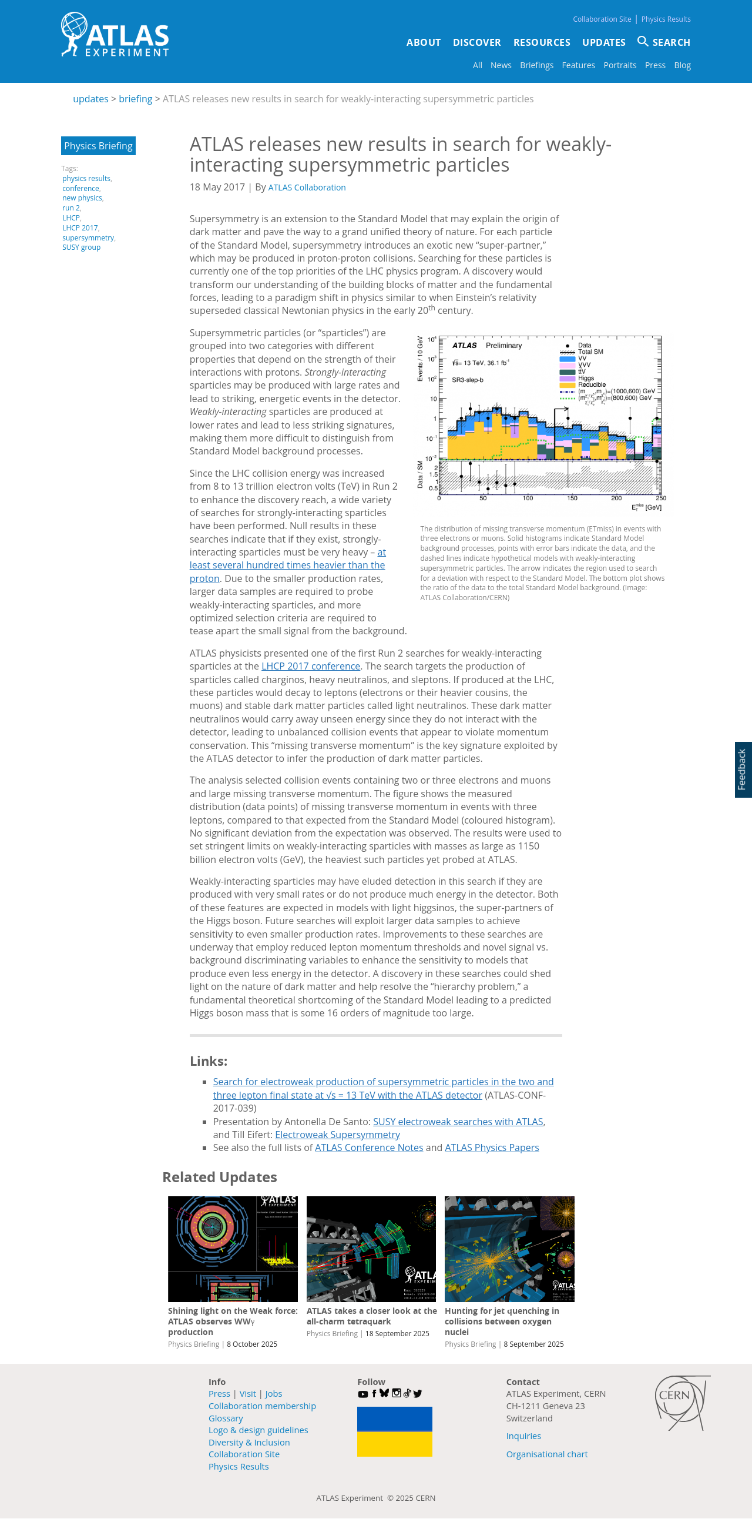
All (477, 65)
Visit (248, 1393)
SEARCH (672, 42)
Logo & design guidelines (258, 1430)
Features (579, 65)
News (501, 65)
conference (80, 188)
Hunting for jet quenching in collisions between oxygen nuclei (502, 1321)
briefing (135, 98)
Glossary (226, 1418)
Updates (604, 42)
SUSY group (81, 247)
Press (655, 65)
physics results (86, 178)
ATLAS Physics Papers (492, 1147)
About (424, 42)
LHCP (71, 218)
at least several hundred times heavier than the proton (288, 565)
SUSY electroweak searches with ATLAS (458, 1121)
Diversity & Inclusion (249, 1442)
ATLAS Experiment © (356, 1498)
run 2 (71, 208)
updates (91, 98)
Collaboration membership (262, 1405)
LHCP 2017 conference (310, 666)
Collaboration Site (602, 19)
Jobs (274, 1393)
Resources (542, 42)
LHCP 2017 (80, 228)
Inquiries (524, 1435)
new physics (82, 198)
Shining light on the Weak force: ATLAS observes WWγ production (233, 1321)
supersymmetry (88, 238)
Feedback (741, 770)
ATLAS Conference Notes (369, 1147)
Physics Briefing (98, 145)
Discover (477, 42)
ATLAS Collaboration (307, 187)
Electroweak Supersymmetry (337, 1134)
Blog (682, 65)
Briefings (536, 65)
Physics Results (666, 19)
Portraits (619, 65)
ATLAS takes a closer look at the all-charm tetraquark (372, 1316)
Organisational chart (547, 1454)
